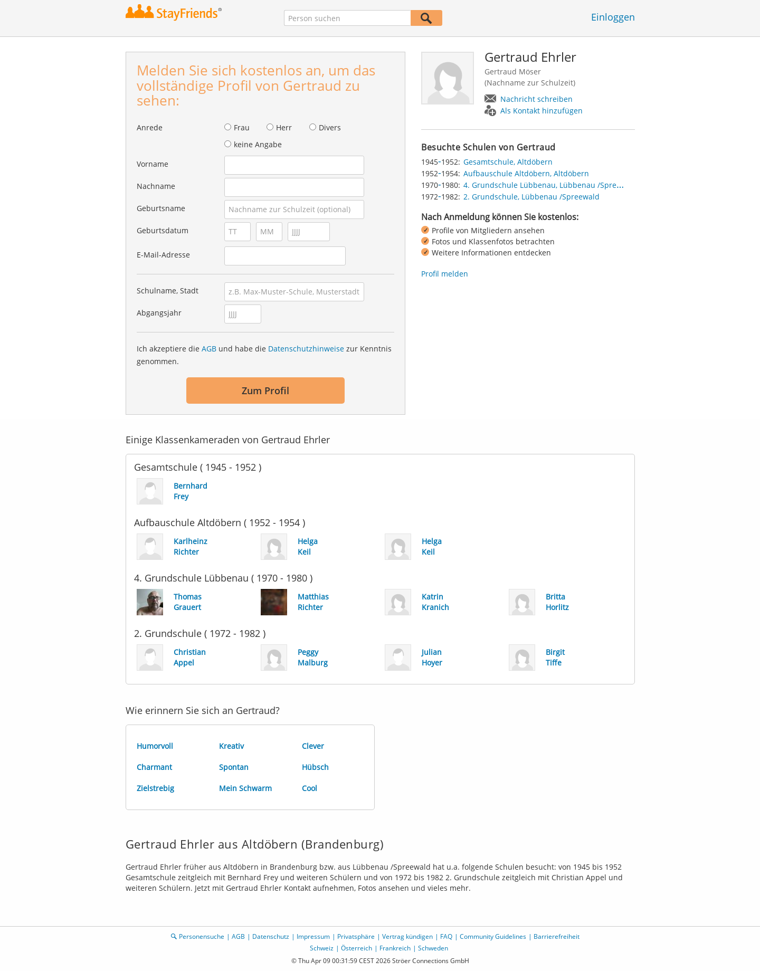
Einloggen (613, 17)
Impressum (313, 936)
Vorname (152, 164)
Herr (284, 127)
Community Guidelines (493, 936)
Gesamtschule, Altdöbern (508, 162)
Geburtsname (161, 208)
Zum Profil (265, 390)
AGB (209, 349)
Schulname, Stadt (167, 290)
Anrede (150, 127)
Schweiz (322, 948)
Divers (330, 127)
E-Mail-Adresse (163, 255)
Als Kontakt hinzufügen (541, 111)
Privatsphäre (356, 936)
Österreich (356, 948)
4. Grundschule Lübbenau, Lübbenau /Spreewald (550, 185)
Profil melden (444, 274)
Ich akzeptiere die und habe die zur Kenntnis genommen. (264, 355)
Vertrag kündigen (407, 936)
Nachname (156, 186)
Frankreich (395, 948)
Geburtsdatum (162, 230)
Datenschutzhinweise (306, 349)
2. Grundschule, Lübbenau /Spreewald (531, 197)
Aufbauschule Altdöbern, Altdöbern (526, 173)
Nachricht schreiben (536, 99)
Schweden (433, 948)
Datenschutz (270, 936)
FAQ (446, 936)
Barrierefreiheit (557, 936)
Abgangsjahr (159, 313)
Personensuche (201, 936)
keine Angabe (258, 144)
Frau (242, 127)
